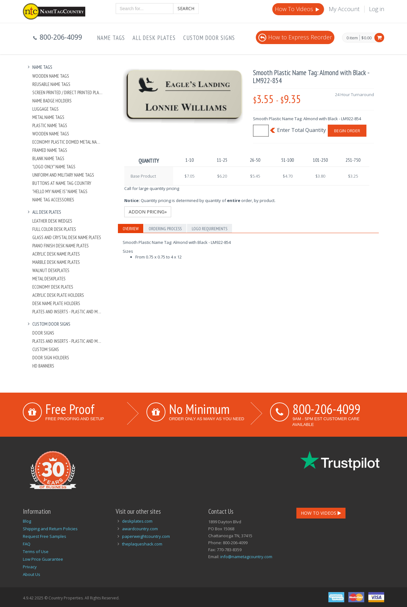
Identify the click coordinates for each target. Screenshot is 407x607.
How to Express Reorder (295, 37)
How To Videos (297, 9)
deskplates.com (137, 521)
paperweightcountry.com (146, 536)
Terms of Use (35, 551)
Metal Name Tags (48, 117)
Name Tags (111, 38)
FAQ (26, 544)
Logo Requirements (209, 229)
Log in (376, 9)
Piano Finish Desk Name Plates (60, 246)
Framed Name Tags (49, 150)
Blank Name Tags (48, 158)
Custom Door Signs (209, 38)
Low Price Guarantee (43, 559)
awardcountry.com (140, 529)
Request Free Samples (44, 536)
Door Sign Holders (50, 358)
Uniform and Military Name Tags (63, 175)
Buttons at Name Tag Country (61, 183)
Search (186, 8)
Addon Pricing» (148, 212)
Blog (27, 521)
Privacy (30, 567)
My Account (344, 9)
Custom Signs (45, 349)
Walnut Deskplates (50, 270)
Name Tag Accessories (53, 200)
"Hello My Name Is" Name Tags (59, 191)
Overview (131, 229)
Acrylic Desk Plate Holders (58, 295)
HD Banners (43, 366)
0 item (352, 38)
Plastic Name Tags (49, 125)
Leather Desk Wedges (52, 221)
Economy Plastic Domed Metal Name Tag (67, 142)
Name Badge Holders (52, 101)
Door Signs (43, 333)
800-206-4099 (326, 409)
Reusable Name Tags (51, 84)
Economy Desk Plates (52, 287)
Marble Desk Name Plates (56, 262)
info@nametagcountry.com (246, 556)
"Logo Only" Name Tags (53, 167)
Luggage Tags (45, 109)
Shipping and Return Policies (50, 529)
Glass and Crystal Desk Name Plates (66, 237)
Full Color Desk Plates (54, 229)
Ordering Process (165, 229)
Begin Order (347, 131)
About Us (31, 574)
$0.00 (366, 38)
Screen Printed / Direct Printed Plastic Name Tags (67, 92)
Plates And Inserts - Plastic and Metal (67, 312)
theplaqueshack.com (142, 544)
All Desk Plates (154, 38)
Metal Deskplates (49, 279)
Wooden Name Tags (50, 76)
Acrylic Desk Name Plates (56, 254)
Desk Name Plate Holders (56, 303)
